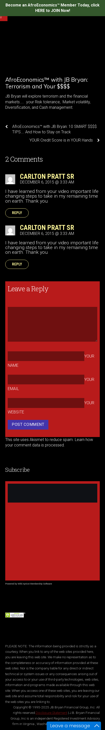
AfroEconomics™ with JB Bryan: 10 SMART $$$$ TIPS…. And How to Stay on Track (51, 129)
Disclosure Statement (51, 713)
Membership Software (41, 584)
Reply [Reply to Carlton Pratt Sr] (17, 213)
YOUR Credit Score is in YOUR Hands (64, 140)
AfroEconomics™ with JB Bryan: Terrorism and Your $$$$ (46, 83)
